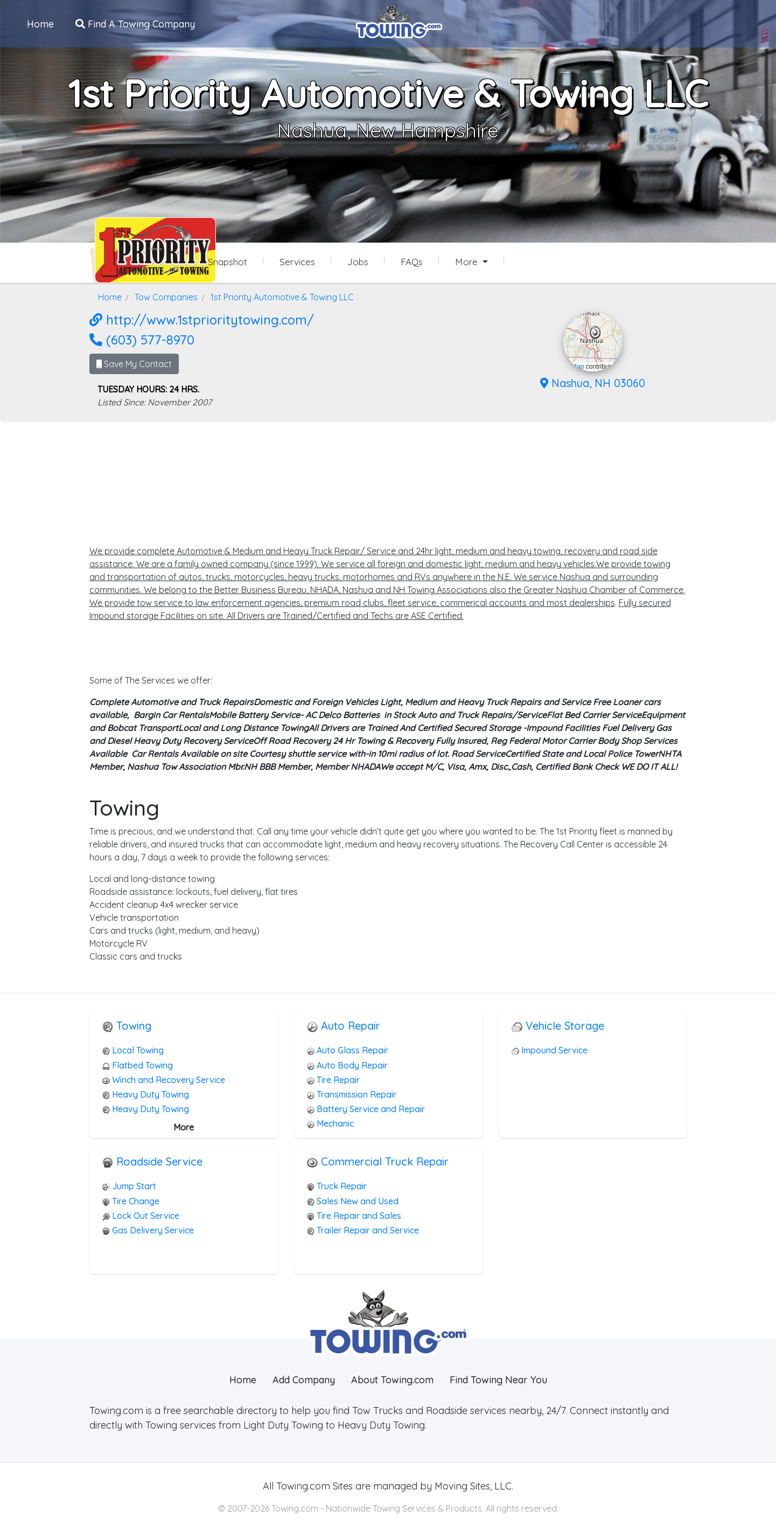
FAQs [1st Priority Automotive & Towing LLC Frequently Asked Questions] (412, 261)
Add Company (303, 1380)
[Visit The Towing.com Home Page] (399, 19)
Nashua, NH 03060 (592, 383)
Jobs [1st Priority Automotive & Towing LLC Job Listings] (357, 261)
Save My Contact (134, 363)
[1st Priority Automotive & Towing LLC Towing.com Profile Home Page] (132, 250)
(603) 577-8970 (141, 340)
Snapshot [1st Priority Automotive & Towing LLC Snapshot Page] (227, 261)
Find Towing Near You (498, 1380)
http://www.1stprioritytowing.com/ (201, 320)
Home (40, 23)
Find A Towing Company (135, 23)
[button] (595, 332)
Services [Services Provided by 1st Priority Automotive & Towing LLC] (297, 261)
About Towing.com (392, 1380)
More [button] (467, 261)
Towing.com (302, 1486)
